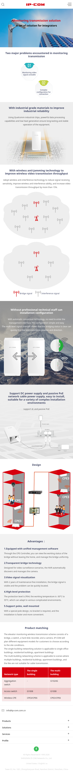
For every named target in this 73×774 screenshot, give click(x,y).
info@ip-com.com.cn (13, 710)
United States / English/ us (36, 763)
